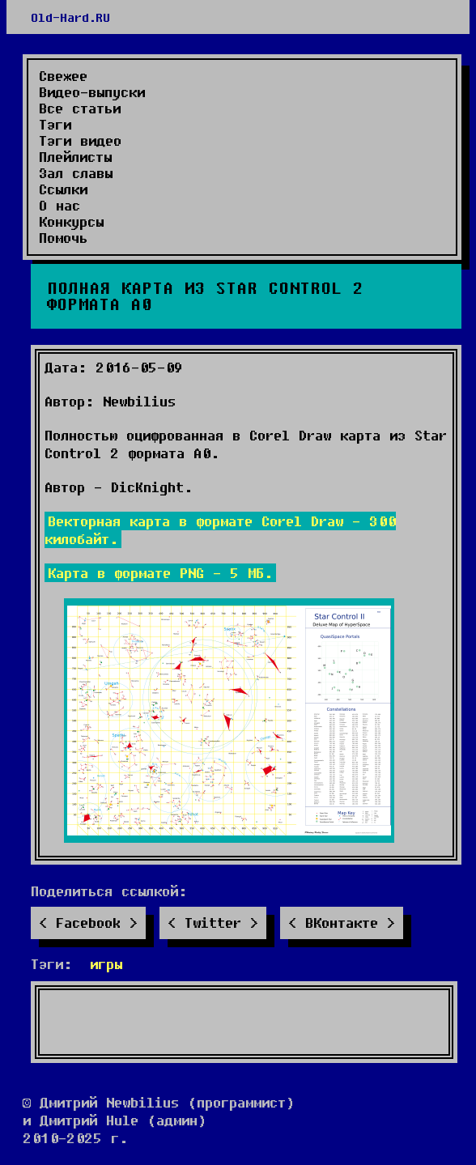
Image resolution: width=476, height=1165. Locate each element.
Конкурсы (71, 222)
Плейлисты (75, 157)
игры (106, 963)
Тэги (55, 125)
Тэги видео (80, 141)
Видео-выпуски (92, 92)
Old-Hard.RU (70, 17)
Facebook (88, 922)
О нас (59, 206)
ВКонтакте (341, 922)
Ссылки (63, 189)
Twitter (213, 922)
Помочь (63, 238)
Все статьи (80, 108)
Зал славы (76, 173)
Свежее (63, 76)
